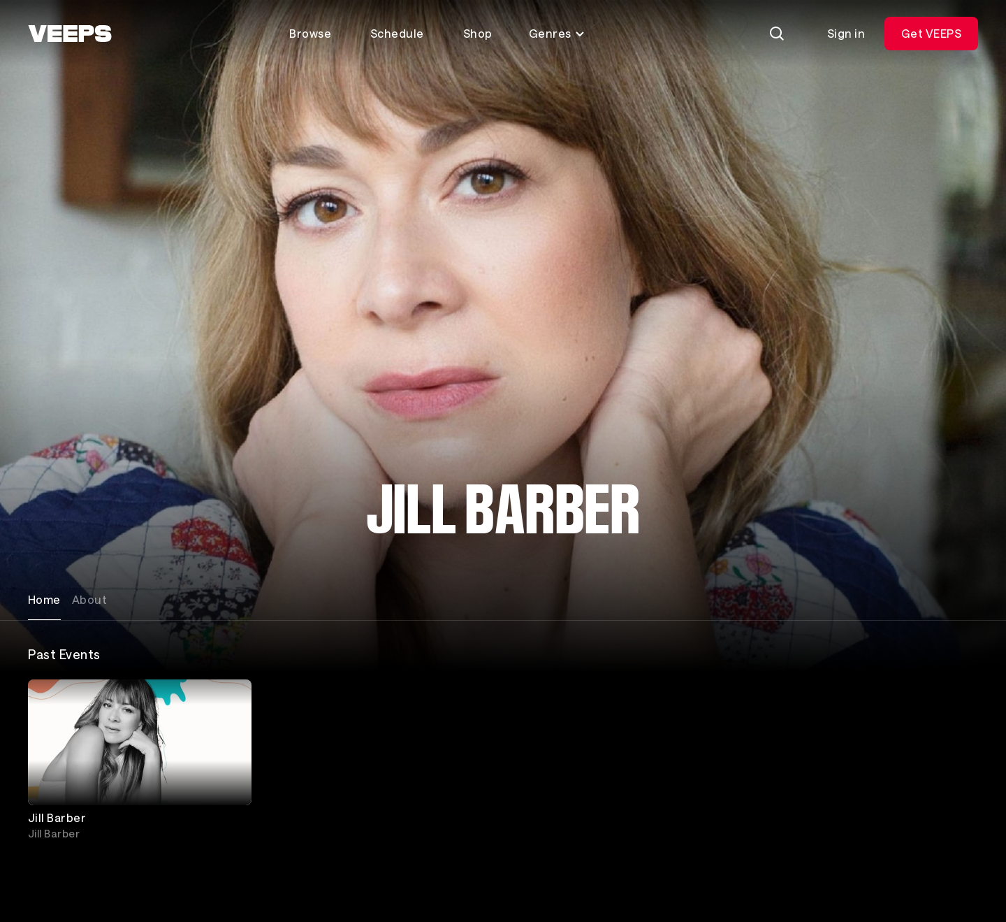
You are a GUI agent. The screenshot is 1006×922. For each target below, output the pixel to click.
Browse (310, 33)
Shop (478, 33)
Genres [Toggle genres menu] (557, 33)
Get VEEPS (931, 33)
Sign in (846, 33)
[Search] (777, 33)
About (89, 599)
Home (44, 599)
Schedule (397, 33)
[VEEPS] (70, 33)
